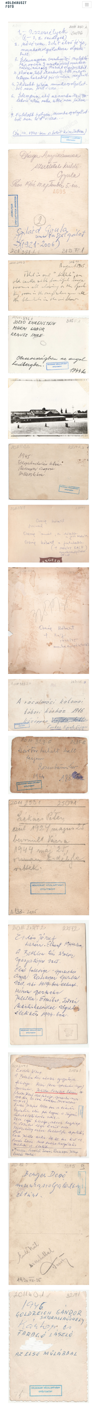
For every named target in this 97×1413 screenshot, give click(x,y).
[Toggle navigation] (86, 4)
